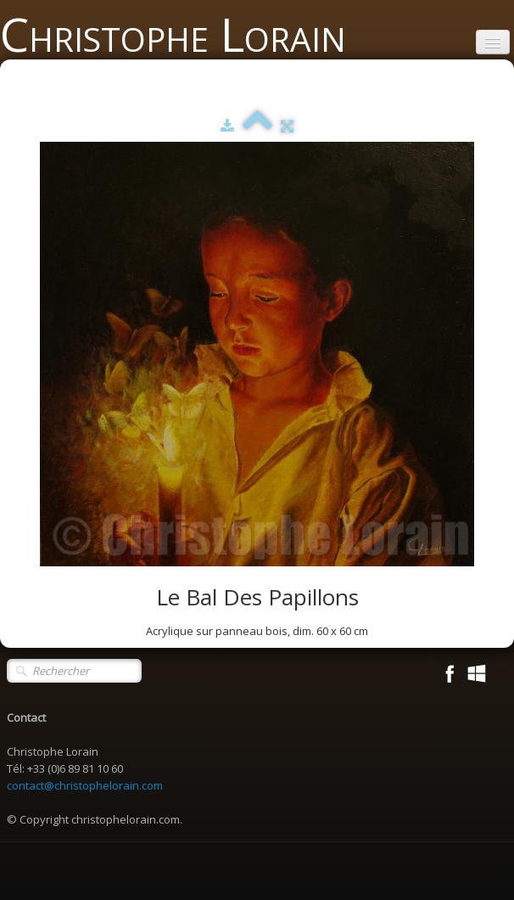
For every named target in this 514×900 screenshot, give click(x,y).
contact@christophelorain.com (85, 785)
